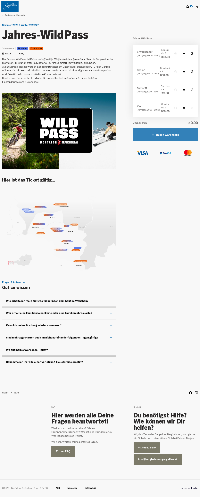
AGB (58, 488)
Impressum (72, 488)
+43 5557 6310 (147, 447)
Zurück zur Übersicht (13, 15)
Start (5, 392)
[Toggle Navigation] (196, 6)
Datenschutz (90, 488)
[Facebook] (190, 392)
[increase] (192, 54)
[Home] (10, 6)
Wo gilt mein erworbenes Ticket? (27, 349)
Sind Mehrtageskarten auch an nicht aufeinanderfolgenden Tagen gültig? (52, 337)
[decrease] (175, 54)
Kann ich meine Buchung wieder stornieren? (34, 325)
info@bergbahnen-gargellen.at (157, 459)
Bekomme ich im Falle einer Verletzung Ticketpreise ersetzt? (44, 362)
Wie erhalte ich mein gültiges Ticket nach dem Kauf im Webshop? (47, 300)
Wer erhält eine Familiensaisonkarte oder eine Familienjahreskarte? (49, 313)
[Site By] (189, 488)
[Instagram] (196, 392)
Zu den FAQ (63, 451)
